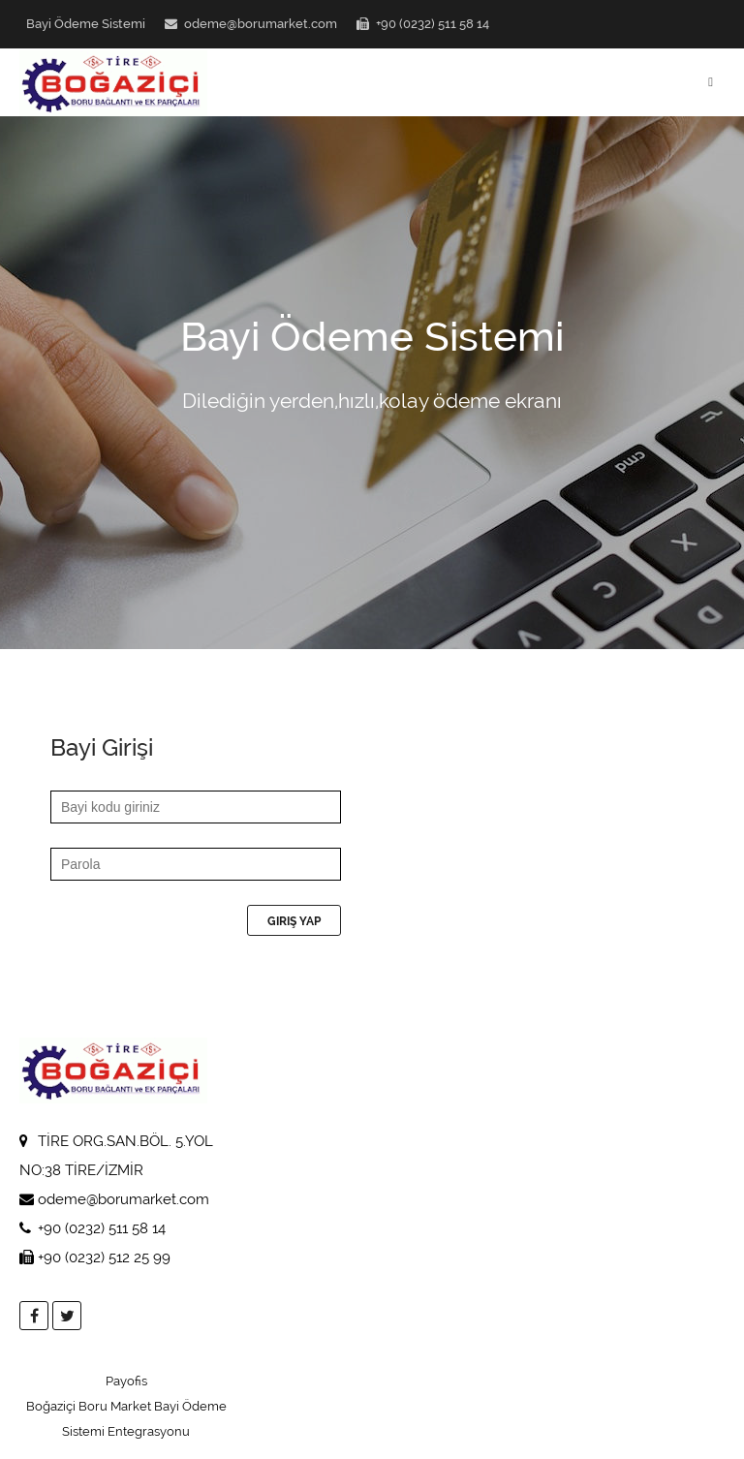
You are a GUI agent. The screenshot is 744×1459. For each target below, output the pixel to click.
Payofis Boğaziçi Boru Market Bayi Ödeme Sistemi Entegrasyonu (126, 1406)
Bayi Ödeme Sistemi (85, 23)
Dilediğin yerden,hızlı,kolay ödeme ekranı (372, 400)
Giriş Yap (294, 921)
